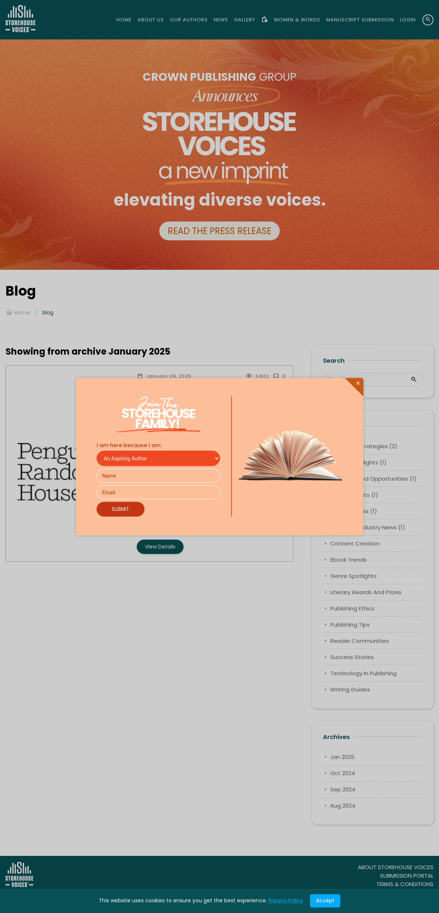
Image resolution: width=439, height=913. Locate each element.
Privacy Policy (285, 900)
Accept (325, 900)
